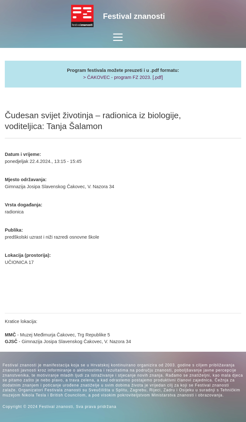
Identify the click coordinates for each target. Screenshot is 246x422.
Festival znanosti (134, 16)
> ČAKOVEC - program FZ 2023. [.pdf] (123, 77)
